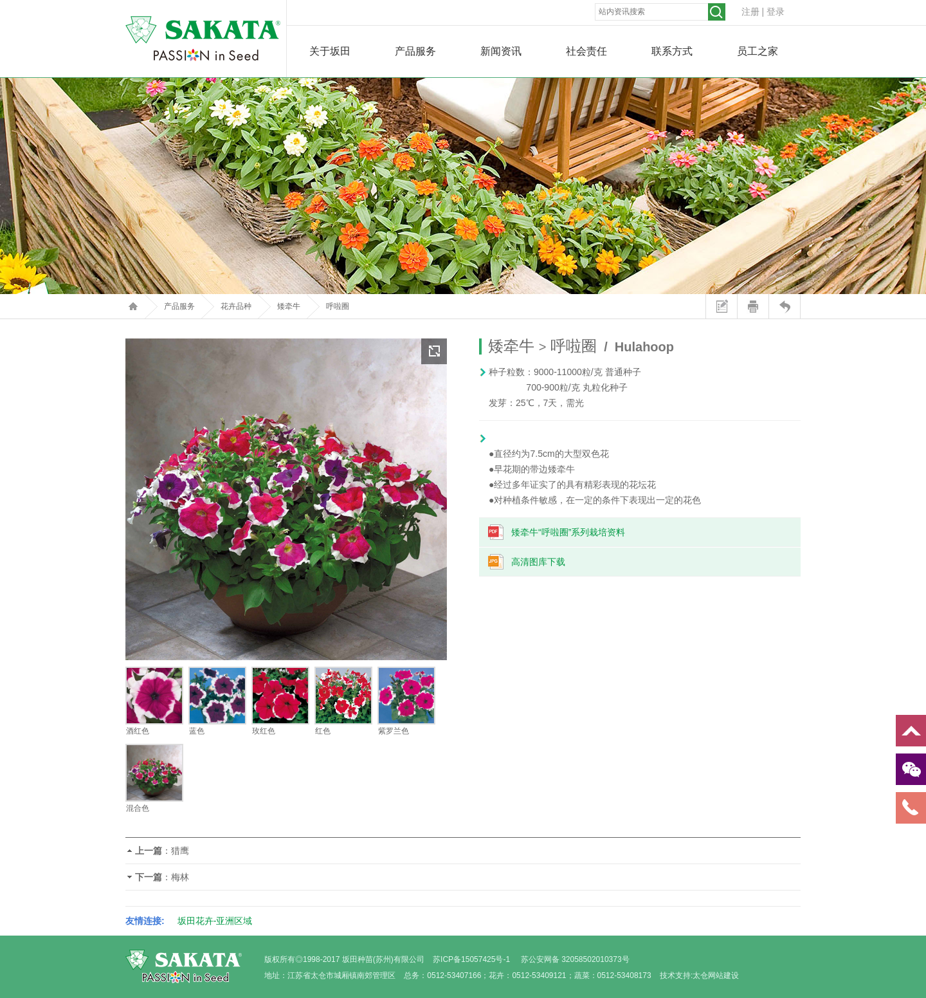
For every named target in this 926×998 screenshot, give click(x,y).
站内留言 (721, 306)
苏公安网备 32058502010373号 (575, 959)
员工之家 (757, 51)
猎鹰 (180, 851)
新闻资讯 (501, 51)
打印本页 (752, 306)
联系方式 (672, 51)
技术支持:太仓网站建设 (699, 975)
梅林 (180, 877)
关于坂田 (329, 51)
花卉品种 (236, 306)
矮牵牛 (288, 306)
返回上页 (784, 306)
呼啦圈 (337, 306)
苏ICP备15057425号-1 (471, 959)
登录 (776, 11)
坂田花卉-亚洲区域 (215, 921)
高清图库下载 (538, 562)
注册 (750, 11)
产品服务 (415, 51)
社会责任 (586, 51)
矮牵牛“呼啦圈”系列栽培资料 (568, 532)
